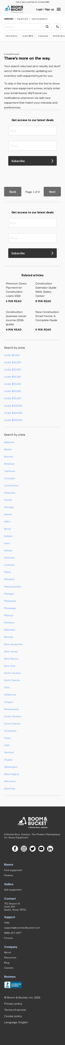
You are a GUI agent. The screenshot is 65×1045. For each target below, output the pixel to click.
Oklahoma (10, 694)
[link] (43, 2)
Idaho (7, 521)
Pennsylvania (11, 709)
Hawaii (8, 514)
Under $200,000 (13, 420)
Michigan (9, 593)
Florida (8, 499)
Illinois (7, 528)
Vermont (9, 752)
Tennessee (10, 730)
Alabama (9, 442)
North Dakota (12, 680)
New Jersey (11, 651)
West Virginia (11, 774)
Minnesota (10, 600)
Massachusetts (12, 586)
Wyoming (9, 788)
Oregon (8, 702)
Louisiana (9, 564)
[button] (59, 9)
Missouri (8, 615)
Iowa (7, 543)
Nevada (8, 636)
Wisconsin (10, 781)
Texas (7, 737)
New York (9, 665)
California (9, 471)
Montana (9, 622)
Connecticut (11, 485)
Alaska (8, 449)
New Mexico (11, 658)
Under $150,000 (13, 412)
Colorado (9, 478)
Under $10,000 (12, 362)
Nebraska (9, 629)
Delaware (9, 492)
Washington (11, 766)
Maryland (9, 579)
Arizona (8, 456)
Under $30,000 (12, 383)
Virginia (8, 759)
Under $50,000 (12, 391)
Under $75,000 (12, 398)
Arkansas (9, 463)
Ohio (7, 687)
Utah (6, 745)
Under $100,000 (13, 405)
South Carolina (12, 716)
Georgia (9, 507)
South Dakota (12, 723)
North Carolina (12, 673)
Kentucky (9, 557)
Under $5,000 (11, 355)
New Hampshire (13, 644)
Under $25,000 (12, 376)
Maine (7, 572)
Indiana (8, 536)
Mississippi (10, 608)
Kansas (8, 550)
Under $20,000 (12, 369)
